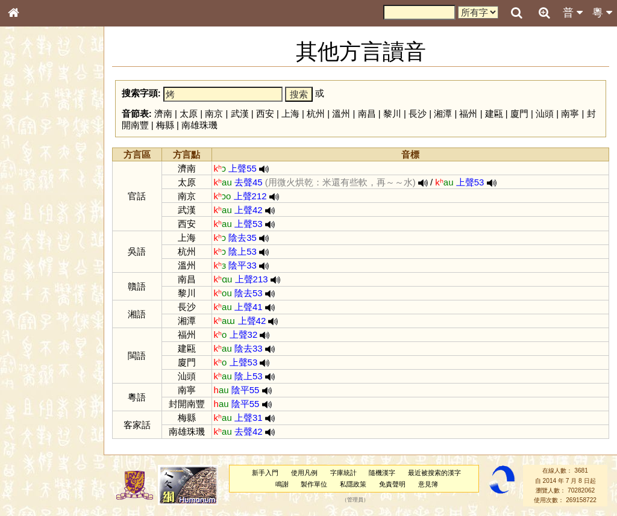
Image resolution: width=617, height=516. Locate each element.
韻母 (41, 316)
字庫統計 (343, 472)
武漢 (240, 113)
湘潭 (443, 113)
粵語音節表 (33, 236)
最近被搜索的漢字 (434, 472)
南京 (214, 113)
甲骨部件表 (33, 182)
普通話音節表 (36, 327)
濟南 (163, 113)
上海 (290, 113)
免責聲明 (392, 484)
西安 (265, 113)
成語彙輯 (29, 392)
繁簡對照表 (33, 403)
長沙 (418, 113)
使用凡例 (304, 472)
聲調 (57, 316)
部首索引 (29, 161)
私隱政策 (353, 484)
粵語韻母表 (33, 258)
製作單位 (314, 484)
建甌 (494, 113)
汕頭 (545, 113)
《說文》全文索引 (44, 370)
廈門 (519, 113)
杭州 (316, 113)
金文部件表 (33, 194)
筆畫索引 (29, 171)
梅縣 (165, 125)
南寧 (570, 113)
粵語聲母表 (33, 247)
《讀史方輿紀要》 (44, 381)
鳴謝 (282, 484)
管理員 (355, 500)
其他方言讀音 (36, 338)
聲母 (24, 316)
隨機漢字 (382, 472)
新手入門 (265, 472)
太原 (189, 113)
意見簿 (428, 484)
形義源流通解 (36, 204)
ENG (53, 132)
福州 (468, 113)
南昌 (367, 113)
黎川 (392, 113)
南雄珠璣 (199, 125)
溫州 (341, 113)
